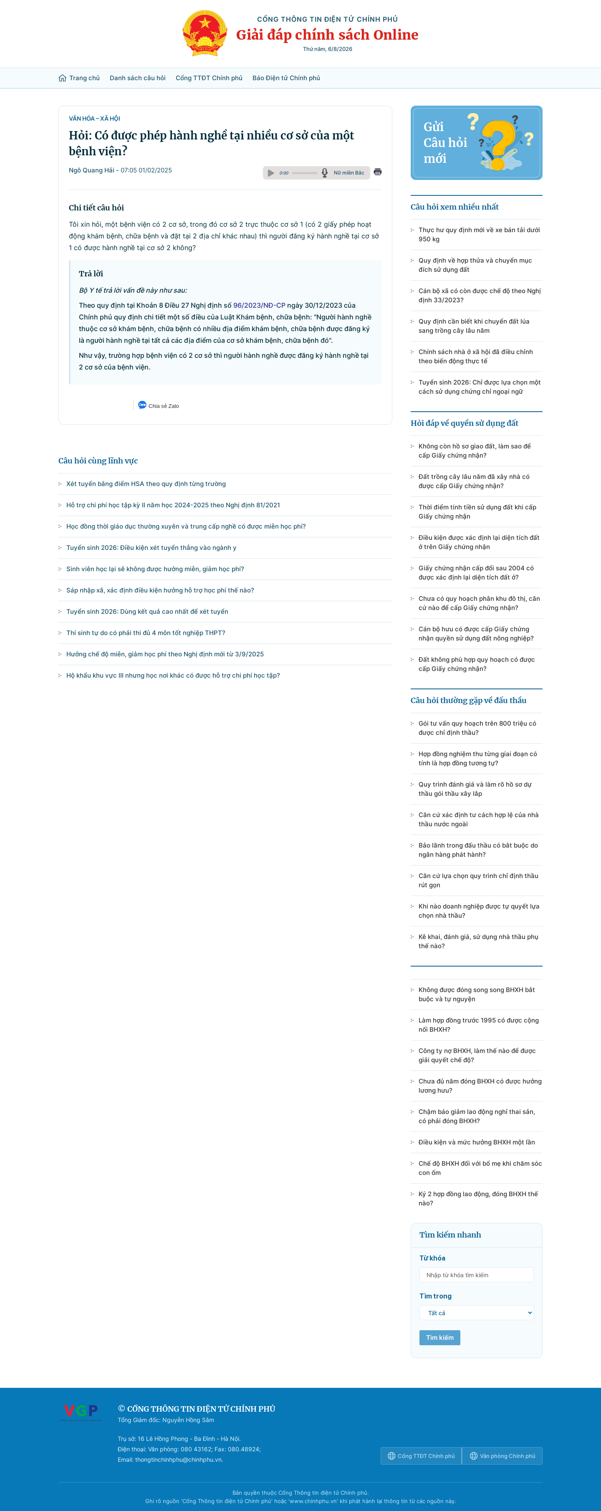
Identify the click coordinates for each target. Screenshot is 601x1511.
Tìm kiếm (440, 1337)
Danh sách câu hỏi (138, 78)
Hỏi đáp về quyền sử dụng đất (464, 423)
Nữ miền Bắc (349, 173)
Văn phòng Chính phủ (502, 1456)
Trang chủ (79, 78)
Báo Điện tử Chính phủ (286, 78)
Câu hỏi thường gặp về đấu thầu (469, 700)
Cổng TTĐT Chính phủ (209, 78)
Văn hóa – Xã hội (94, 118)
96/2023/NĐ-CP (259, 305)
